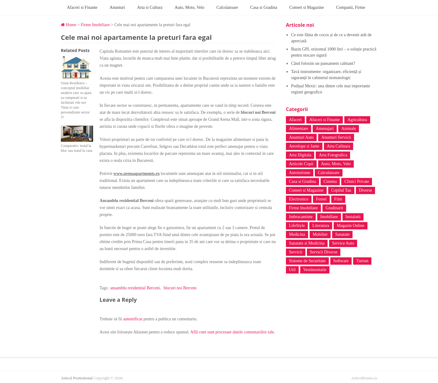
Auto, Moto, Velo (189, 7)
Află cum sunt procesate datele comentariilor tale (232, 332)
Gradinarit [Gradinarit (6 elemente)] (334, 208)
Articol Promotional (76, 378)
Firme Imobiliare (95, 25)
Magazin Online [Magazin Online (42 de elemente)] (350, 225)
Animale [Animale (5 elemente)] (348, 128)
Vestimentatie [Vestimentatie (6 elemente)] (314, 269)
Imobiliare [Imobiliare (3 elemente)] (329, 216)
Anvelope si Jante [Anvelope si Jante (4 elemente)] (304, 146)
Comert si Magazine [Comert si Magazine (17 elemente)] (306, 190)
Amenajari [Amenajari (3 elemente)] (325, 128)
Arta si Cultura (149, 7)
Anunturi (117, 7)
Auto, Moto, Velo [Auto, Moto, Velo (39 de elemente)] (336, 164)
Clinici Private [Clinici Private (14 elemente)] (356, 181)
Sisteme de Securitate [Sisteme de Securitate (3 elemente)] (307, 261)
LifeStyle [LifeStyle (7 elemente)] (297, 225)
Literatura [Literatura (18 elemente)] (320, 225)
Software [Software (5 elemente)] (341, 261)
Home (68, 25)
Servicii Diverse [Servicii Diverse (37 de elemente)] (324, 252)
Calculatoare (227, 7)
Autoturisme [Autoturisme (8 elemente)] (299, 172)
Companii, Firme (350, 7)
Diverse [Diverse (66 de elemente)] (365, 190)
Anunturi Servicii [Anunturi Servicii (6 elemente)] (336, 137)
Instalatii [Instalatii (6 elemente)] (353, 216)
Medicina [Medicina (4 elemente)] (297, 234)
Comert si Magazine (306, 7)
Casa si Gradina (263, 7)
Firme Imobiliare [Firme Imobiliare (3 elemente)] (303, 208)
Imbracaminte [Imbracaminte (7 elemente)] (301, 216)
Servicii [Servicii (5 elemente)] (295, 252)
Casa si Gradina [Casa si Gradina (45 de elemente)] (302, 181)
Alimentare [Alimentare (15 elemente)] (298, 128)
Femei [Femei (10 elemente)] (321, 199)
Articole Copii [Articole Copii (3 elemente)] (301, 164)
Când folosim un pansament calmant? (323, 63)
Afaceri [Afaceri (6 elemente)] (295, 119)
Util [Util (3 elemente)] (292, 269)
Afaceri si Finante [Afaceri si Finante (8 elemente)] (324, 119)
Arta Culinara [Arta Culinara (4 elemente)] (338, 146)
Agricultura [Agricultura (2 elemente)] (357, 119)
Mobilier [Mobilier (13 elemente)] (320, 234)
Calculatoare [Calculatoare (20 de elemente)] (328, 172)
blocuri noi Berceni (180, 288)
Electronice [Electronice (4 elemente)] (298, 199)
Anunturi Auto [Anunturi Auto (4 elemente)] (301, 137)
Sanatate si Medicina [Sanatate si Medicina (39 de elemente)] (307, 243)
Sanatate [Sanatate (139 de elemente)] (342, 234)
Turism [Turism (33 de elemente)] (362, 261)
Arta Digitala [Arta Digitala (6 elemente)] (300, 155)
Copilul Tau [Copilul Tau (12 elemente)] (341, 190)
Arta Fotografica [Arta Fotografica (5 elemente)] (333, 155)
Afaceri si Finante (82, 7)
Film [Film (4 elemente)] (338, 199)
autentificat (132, 319)
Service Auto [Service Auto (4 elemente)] (343, 243)
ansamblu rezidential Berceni (135, 288)
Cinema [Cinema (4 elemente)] (330, 181)
